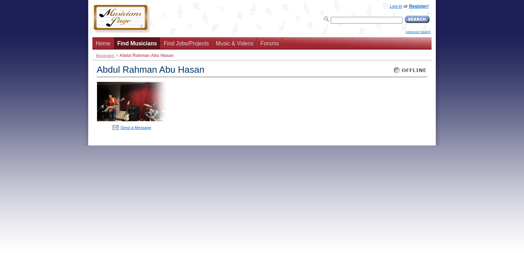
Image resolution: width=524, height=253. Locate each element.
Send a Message (136, 127)
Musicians (105, 55)
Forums (269, 43)
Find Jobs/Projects (186, 43)
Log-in (396, 6)
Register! (419, 6)
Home (103, 43)
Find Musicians (137, 43)
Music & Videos (234, 43)
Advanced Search (418, 32)
